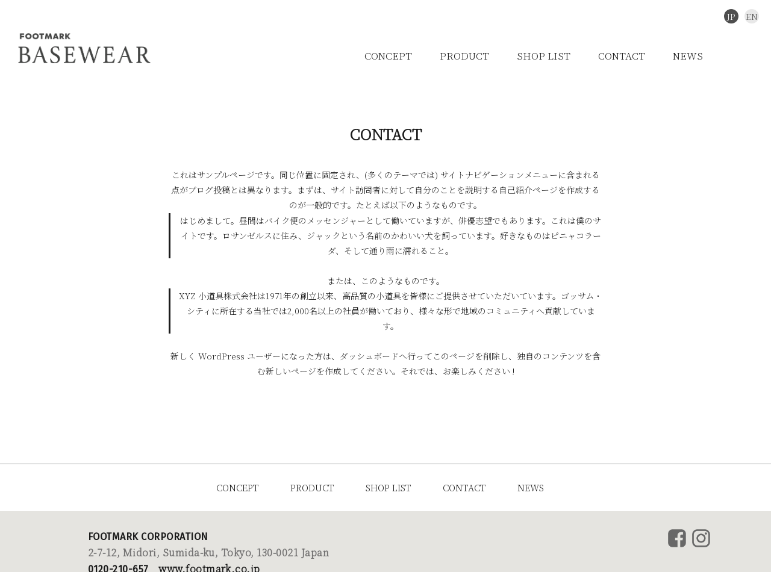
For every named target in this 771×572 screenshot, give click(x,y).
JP (731, 16)
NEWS (688, 56)
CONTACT (621, 56)
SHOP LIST (543, 56)
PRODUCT (464, 56)
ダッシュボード (369, 356)
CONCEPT (388, 56)
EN (752, 16)
